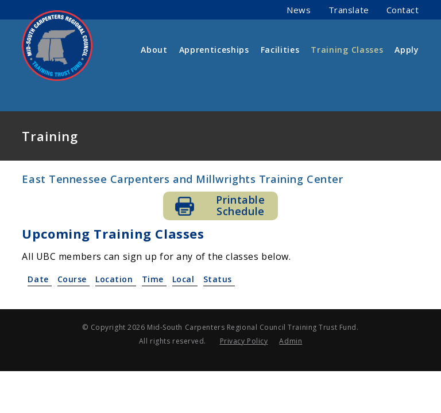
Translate (348, 9)
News (299, 9)
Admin (290, 341)
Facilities (280, 49)
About (154, 49)
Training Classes (347, 49)
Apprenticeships (214, 49)
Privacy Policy (244, 341)
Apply (406, 49)
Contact (402, 9)
